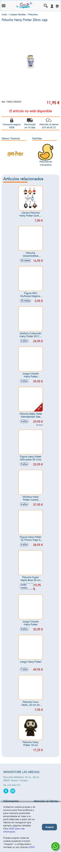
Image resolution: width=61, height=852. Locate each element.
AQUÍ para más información (14, 830)
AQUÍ (32, 847)
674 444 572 (13, 785)
